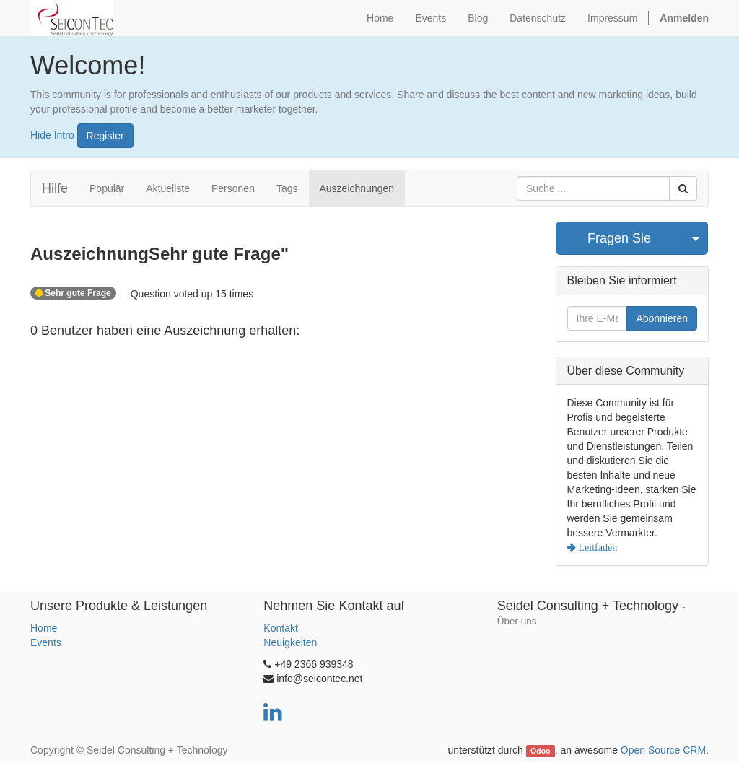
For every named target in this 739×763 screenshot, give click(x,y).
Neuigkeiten (290, 642)
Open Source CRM (663, 750)
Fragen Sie (619, 238)
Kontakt (280, 628)
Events (45, 642)
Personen (233, 188)
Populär (106, 188)
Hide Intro (52, 134)
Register (105, 135)
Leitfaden (597, 547)
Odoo (540, 750)
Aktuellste (168, 188)
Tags (287, 188)
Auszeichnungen (357, 188)
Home (43, 628)
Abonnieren (662, 318)
